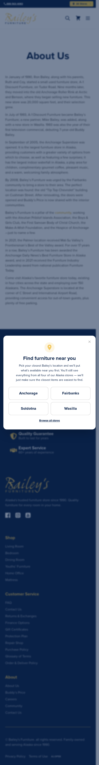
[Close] (89, 341)
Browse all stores (49, 420)
